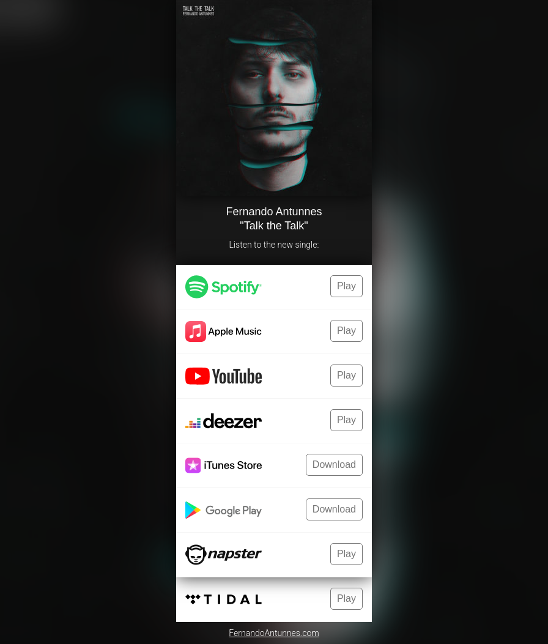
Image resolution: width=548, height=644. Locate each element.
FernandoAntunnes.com (274, 633)
